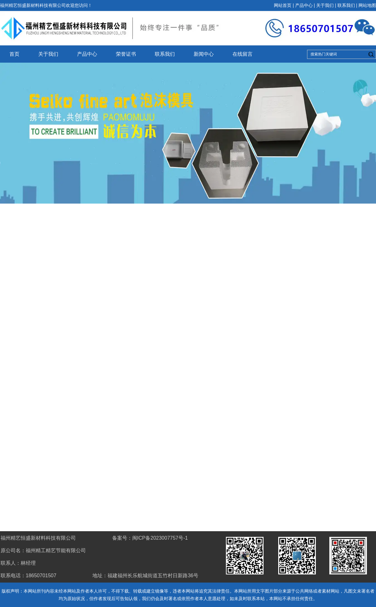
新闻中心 (204, 54)
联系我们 (346, 5)
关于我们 (325, 5)
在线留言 (242, 54)
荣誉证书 (126, 54)
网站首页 (282, 5)
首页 (14, 54)
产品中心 (304, 5)
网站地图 (367, 5)
